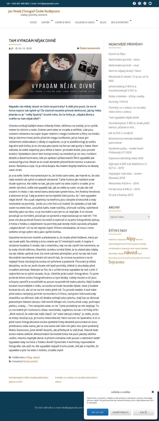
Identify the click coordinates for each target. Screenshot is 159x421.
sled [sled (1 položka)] (141, 248)
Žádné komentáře (88, 41)
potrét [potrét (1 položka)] (127, 248)
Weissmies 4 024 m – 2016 (124, 174)
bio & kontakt (116, 20)
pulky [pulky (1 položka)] (137, 248)
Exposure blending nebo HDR (126, 149)
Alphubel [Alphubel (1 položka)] (122, 230)
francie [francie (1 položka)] (130, 234)
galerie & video (83, 20)
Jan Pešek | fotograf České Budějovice (34, 11)
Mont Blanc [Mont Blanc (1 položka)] (113, 244)
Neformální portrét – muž (124, 58)
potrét (34, 354)
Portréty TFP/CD (118, 94)
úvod (36, 20)
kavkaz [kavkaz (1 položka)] (138, 239)
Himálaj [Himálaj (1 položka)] (143, 234)
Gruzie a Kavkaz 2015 (121, 185)
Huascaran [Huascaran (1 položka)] (125, 239)
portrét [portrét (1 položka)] (121, 248)
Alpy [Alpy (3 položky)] (131, 229)
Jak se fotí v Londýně (121, 124)
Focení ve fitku (117, 47)
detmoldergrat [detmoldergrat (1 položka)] (115, 234)
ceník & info (63, 20)
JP (12, 41)
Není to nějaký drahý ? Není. (125, 64)
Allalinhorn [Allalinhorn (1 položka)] (113, 230)
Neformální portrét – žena (124, 53)
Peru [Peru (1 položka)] (140, 244)
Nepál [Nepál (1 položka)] (121, 244)
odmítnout (121, 412)
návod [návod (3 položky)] (130, 243)
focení (26, 354)
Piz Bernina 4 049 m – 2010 (124, 180)
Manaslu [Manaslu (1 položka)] (144, 239)
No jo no (98, 412)
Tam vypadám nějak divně (124, 109)
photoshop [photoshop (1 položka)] (113, 248)
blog (101, 20)
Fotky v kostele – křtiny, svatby (126, 89)
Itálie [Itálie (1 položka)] (133, 239)
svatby (47, 20)
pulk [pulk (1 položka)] (132, 248)
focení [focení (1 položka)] (124, 234)
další (143, 412)
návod (36, 350)
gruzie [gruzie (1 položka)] (136, 234)
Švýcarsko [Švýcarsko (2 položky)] (116, 252)
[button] (152, 391)
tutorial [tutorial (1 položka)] (147, 248)
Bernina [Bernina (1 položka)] (139, 230)
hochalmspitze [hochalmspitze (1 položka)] (115, 239)
